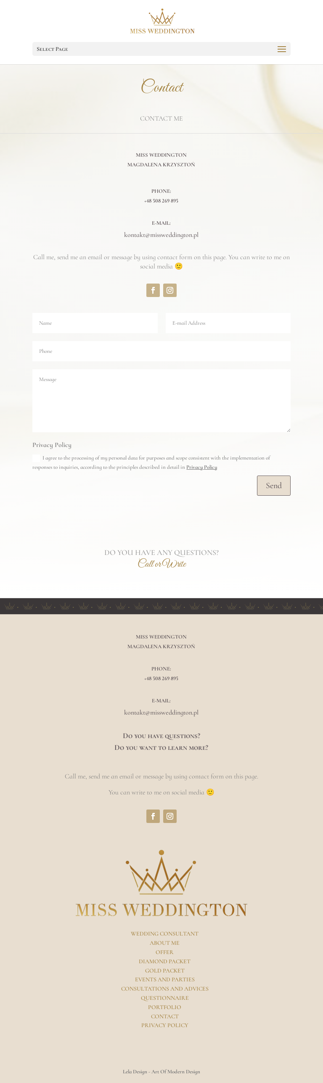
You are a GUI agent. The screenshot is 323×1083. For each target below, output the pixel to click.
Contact (165, 1016)
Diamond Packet (165, 961)
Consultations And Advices (165, 988)
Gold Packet (165, 970)
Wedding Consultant (165, 933)
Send (274, 486)
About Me (165, 942)
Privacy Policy (201, 467)
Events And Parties (165, 979)
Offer (165, 952)
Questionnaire (165, 998)
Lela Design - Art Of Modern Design (161, 1071)
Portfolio (164, 1007)
